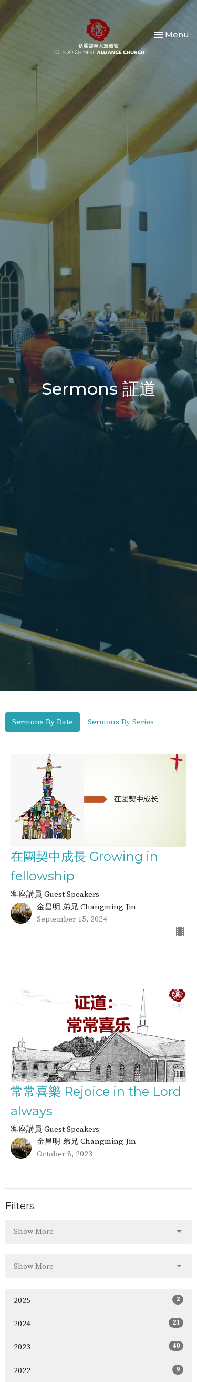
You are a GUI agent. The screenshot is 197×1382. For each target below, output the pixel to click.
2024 (98, 1323)
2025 (98, 1300)
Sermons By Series (121, 722)
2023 (98, 1346)
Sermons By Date (42, 722)
